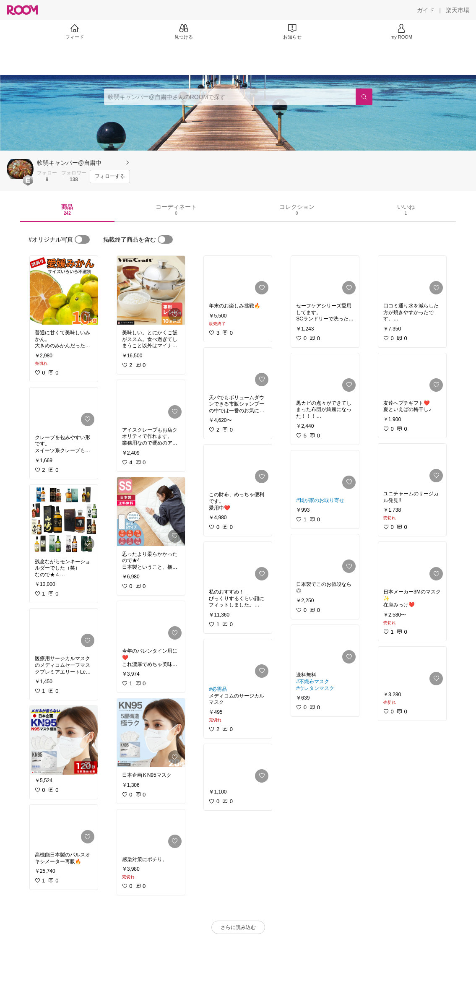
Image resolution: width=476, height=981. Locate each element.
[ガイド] (425, 10)
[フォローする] (110, 176)
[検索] (364, 96)
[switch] (82, 239)
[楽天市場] (457, 10)
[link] (64, 290)
